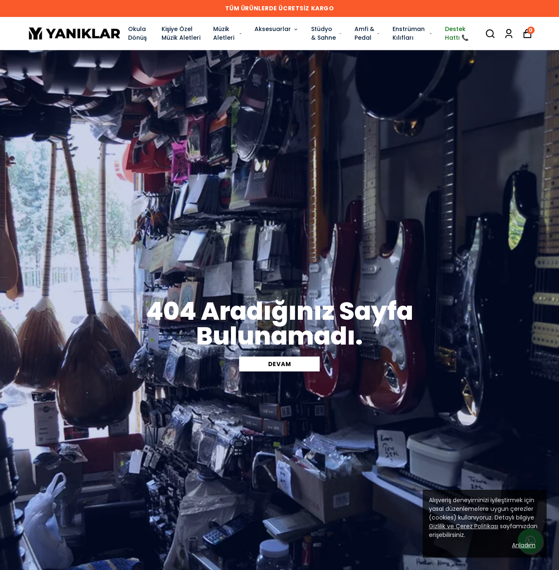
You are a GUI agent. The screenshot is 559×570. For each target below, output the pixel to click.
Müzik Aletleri (227, 33)
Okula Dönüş (137, 33)
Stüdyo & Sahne (326, 33)
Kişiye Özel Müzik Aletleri (181, 33)
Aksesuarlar (277, 29)
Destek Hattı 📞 (457, 33)
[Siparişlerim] (509, 34)
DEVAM (279, 364)
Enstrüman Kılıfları (412, 33)
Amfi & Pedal (367, 33)
